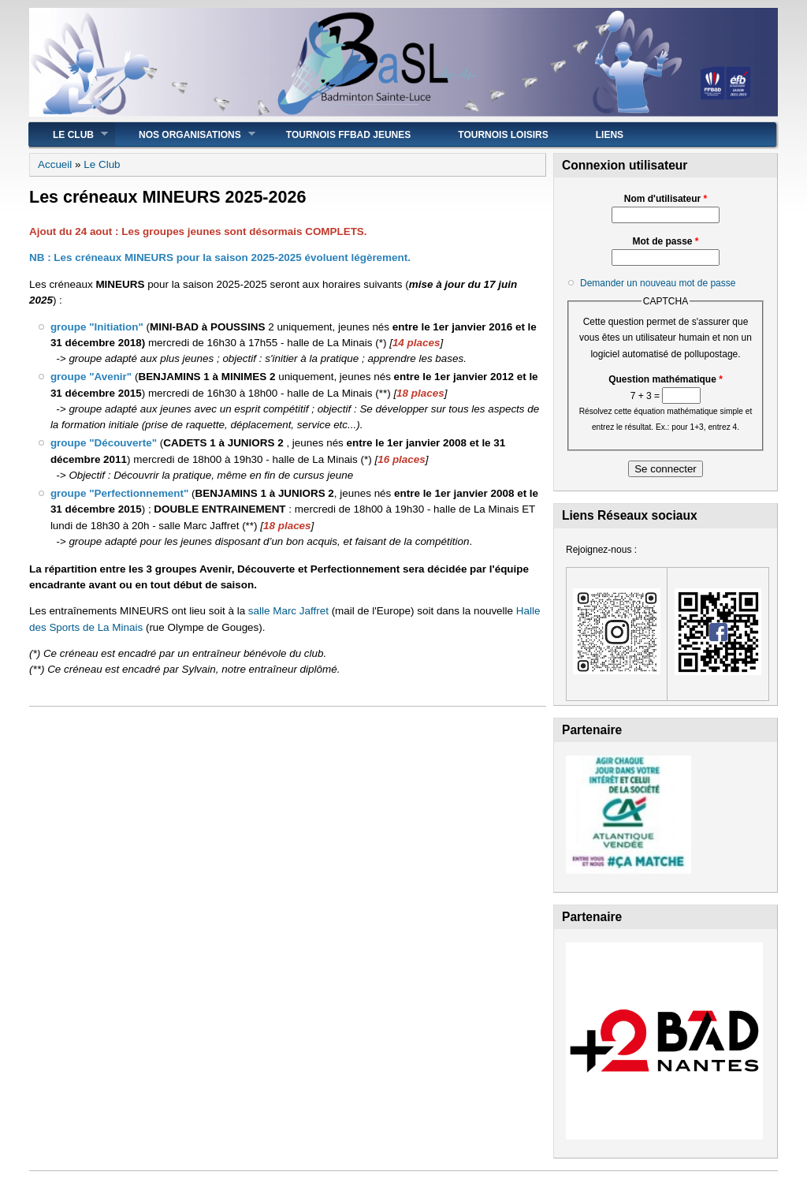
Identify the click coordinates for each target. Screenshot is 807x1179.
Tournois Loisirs (503, 134)
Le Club (68, 134)
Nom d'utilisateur (666, 198)
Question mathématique (665, 379)
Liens (609, 134)
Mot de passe (665, 241)
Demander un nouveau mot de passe (657, 283)
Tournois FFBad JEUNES (348, 134)
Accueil (55, 164)
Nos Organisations (185, 134)
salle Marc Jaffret (288, 611)
